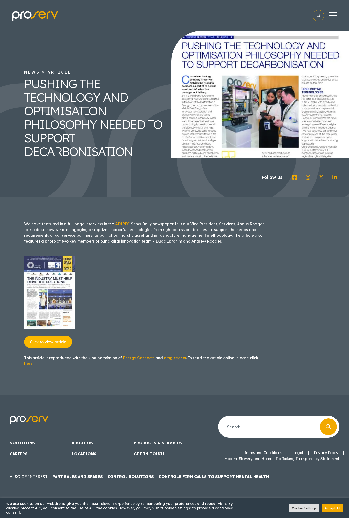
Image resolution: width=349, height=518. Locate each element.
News (32, 72)
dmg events (175, 357)
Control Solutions (131, 476)
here (28, 363)
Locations (84, 453)
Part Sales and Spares (77, 476)
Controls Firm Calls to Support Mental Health (214, 476)
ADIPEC (122, 223)
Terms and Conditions (263, 452)
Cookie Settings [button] (304, 508)
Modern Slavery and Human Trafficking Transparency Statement (281, 458)
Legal (298, 452)
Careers (19, 453)
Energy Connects (138, 357)
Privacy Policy (326, 452)
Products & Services (158, 443)
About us (82, 443)
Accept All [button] (332, 508)
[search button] (328, 426)
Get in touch (149, 453)
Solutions (22, 443)
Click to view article (48, 341)
